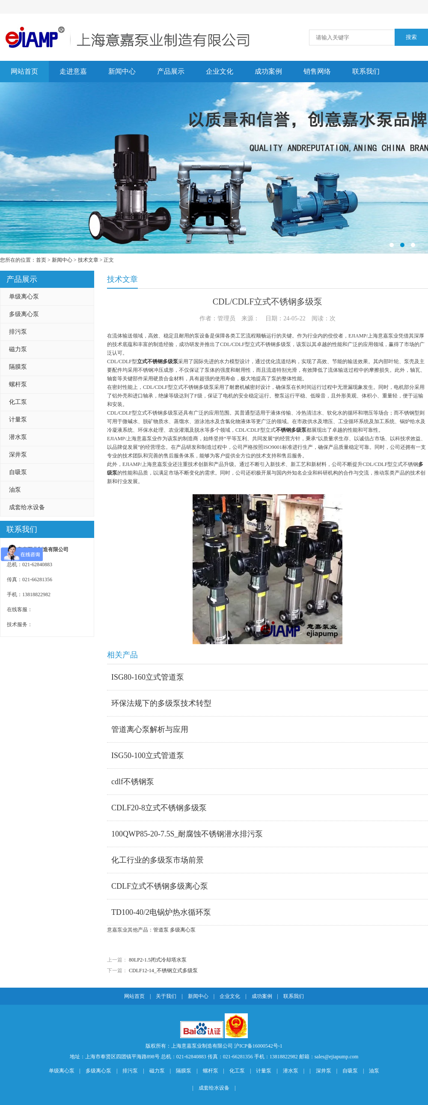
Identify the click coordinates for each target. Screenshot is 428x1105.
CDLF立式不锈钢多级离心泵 (159, 886)
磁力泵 (18, 349)
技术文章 (88, 260)
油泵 (15, 490)
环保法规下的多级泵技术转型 (161, 703)
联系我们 (366, 71)
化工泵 (18, 402)
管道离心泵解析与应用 (149, 729)
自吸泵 (18, 472)
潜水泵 (18, 437)
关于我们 (166, 996)
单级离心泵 (24, 296)
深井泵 (18, 454)
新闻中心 (122, 71)
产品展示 (170, 71)
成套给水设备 (27, 507)
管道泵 (161, 930)
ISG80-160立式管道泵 (147, 677)
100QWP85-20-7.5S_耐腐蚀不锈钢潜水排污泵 (187, 834)
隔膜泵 (18, 367)
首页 (41, 260)
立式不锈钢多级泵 (157, 361)
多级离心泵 (24, 314)
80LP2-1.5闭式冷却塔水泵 (158, 960)
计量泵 (18, 419)
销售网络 (317, 71)
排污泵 (18, 332)
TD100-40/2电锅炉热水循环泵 (161, 912)
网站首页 (24, 71)
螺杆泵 (18, 384)
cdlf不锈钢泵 (132, 781)
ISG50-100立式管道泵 (147, 755)
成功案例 (268, 71)
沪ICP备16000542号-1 (258, 1046)
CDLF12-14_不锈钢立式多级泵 (163, 971)
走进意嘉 (73, 71)
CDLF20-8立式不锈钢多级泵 (159, 807)
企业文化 (219, 71)
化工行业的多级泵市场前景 (157, 860)
